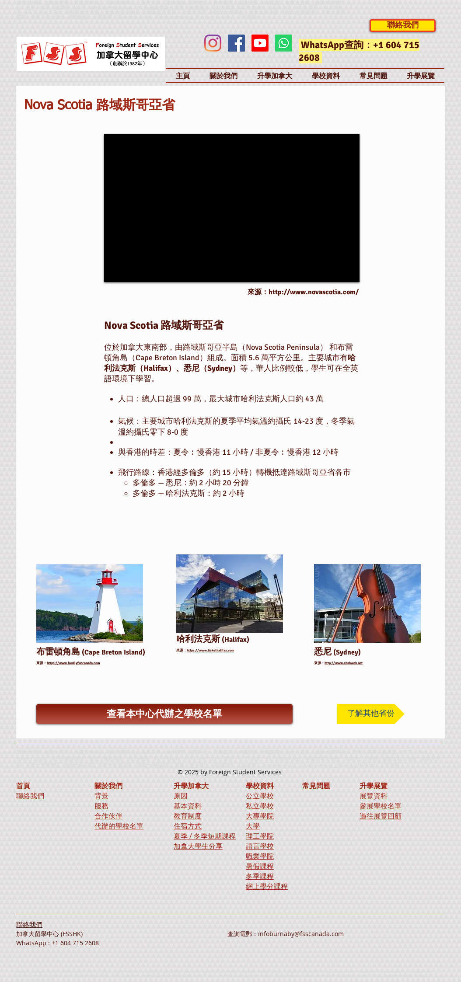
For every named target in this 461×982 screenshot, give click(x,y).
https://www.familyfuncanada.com (73, 663)
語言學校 (260, 846)
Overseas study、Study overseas (154, 17)
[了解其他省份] (371, 714)
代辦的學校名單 (118, 826)
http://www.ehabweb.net (344, 663)
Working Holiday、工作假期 (226, 17)
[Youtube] (260, 43)
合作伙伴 (108, 816)
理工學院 (260, 836)
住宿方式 (188, 826)
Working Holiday (356, 765)
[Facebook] (236, 43)
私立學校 (260, 806)
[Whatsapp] (283, 43)
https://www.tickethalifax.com (210, 650)
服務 (101, 806)
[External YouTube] (232, 208)
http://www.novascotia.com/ (314, 292)
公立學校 (260, 796)
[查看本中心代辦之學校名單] (164, 714)
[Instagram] (212, 43)
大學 (253, 826)
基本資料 (188, 806)
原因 (181, 796)
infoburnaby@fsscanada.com (301, 934)
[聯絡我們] (403, 25)
